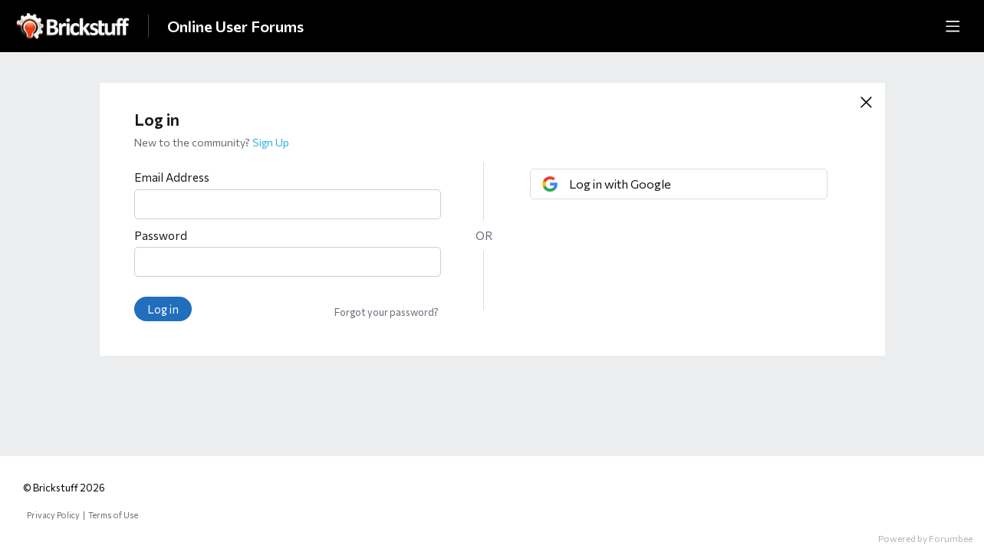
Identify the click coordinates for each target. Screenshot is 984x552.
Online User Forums (235, 26)
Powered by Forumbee (925, 538)
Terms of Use (113, 515)
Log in (163, 309)
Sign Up (270, 142)
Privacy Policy (53, 515)
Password (160, 235)
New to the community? (193, 142)
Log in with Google (620, 183)
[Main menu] (952, 26)
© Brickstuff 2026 (64, 487)
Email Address (171, 177)
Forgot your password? (386, 312)
